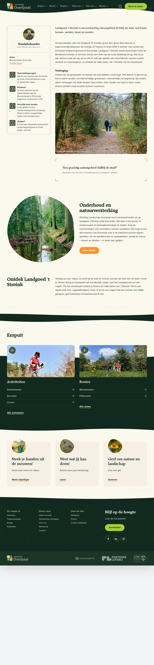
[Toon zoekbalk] (120, 6)
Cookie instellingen (80, 622)
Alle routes (85, 505)
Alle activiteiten (15, 512)
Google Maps (16, 132)
